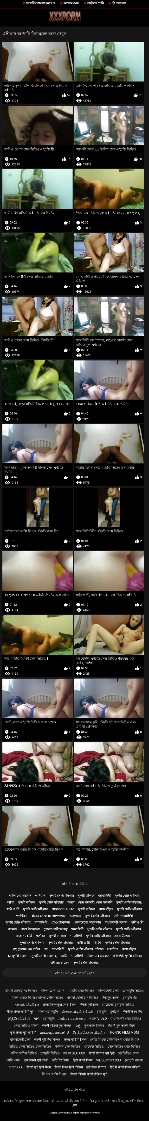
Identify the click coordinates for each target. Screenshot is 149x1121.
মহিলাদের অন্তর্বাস (20, 895)
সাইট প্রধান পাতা (74, 1089)
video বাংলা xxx (108, 1060)
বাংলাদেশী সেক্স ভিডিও (125, 1018)
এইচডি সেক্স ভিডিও (74, 884)
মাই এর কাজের (59, 963)
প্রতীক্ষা (40, 936)
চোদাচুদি (49, 1018)
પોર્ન (36, 1018)
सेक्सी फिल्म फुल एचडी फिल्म (59, 1004)
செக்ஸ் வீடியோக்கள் (77, 1011)
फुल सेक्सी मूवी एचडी (36, 1060)
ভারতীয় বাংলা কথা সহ (40, 3)
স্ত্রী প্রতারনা (119, 3)
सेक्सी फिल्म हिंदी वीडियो (68, 1067)
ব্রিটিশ (97, 942)
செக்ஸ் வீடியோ (27, 1004)
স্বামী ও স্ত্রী (12, 909)
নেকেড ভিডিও (94, 1046)
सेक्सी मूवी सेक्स (89, 1004)
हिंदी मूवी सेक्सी (110, 997)
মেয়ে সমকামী (24, 936)
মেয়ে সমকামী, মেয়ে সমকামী (95, 902)
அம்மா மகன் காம (71, 1018)
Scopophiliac (63, 909)
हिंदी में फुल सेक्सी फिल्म (121, 1025)
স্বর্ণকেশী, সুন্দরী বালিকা (127, 956)
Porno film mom (124, 1032)
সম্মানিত (112, 949)
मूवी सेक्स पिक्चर (96, 1067)
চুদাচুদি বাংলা (134, 1060)
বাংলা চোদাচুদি (48, 1011)
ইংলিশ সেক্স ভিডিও (67, 1046)
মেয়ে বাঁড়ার (106, 909)
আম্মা (10, 902)
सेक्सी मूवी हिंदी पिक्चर (47, 1039)
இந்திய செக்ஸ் (19, 1018)
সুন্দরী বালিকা (86, 895)
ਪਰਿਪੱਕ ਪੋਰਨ (60, 1060)
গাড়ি (64, 956)
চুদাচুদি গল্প (130, 997)
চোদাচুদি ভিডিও (133, 990)
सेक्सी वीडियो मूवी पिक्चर (56, 1025)
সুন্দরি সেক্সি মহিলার (61, 895)
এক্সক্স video (98, 1018)
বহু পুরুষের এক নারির (26, 949)
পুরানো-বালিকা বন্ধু (55, 929)
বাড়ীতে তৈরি (95, 3)
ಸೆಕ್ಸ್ (77, 1025)
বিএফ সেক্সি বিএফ (54, 1074)
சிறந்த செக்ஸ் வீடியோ (89, 1032)
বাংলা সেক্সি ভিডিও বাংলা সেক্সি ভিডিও (38, 997)
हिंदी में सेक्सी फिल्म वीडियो (125, 1067)
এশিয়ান (40, 895)
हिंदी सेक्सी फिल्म (82, 1060)
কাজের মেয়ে (71, 3)
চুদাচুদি (114, 1011)
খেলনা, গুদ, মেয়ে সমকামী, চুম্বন (74, 972)
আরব (70, 902)
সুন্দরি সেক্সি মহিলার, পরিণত (86, 949)
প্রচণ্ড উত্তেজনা (60, 922)
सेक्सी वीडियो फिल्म (75, 1039)
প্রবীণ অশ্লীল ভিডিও (23, 1053)
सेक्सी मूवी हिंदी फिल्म (38, 1067)
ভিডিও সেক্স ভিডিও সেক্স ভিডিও (30, 1046)
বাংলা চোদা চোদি (52, 990)
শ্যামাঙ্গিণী (104, 895)
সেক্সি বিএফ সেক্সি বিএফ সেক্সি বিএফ (114, 1039)
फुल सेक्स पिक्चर (94, 1025)
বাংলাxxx (16, 1067)
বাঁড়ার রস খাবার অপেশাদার (48, 916)
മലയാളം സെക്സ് (54, 1032)
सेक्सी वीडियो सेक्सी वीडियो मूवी (88, 1074)
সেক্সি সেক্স (13, 1060)
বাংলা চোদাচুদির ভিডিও (21, 990)
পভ (46, 949)
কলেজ (12, 929)
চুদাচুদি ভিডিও (49, 1053)
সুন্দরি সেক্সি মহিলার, (127, 895)
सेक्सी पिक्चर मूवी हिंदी (101, 1053)
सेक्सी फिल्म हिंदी (133, 1011)
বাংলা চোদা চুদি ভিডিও (82, 997)
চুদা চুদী (101, 1011)
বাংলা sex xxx (74, 1053)
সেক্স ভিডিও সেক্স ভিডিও (123, 1046)
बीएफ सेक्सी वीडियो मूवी (20, 1011)
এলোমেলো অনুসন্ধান (87, 922)
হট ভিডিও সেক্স (128, 1053)
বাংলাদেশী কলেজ (116, 922)
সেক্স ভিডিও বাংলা (26, 1025)
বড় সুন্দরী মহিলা (17, 956)
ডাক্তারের (75, 916)
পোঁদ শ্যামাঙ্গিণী (123, 916)
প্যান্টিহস (21, 916)
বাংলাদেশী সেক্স (108, 990)
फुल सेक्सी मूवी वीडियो (23, 1032)
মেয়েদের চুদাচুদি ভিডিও (118, 1004)
